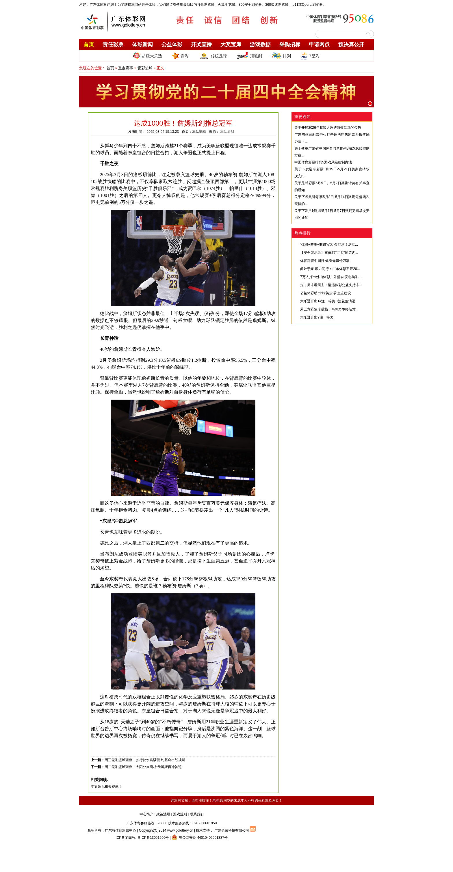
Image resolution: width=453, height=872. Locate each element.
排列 (281, 55)
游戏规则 (180, 814)
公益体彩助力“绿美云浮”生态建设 (325, 293)
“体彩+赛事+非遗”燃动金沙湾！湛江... (329, 245)
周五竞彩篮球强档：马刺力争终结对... (329, 309)
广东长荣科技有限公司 (231, 830)
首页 (88, 44)
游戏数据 (260, 44)
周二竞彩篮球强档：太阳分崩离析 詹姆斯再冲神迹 (143, 767)
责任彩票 (113, 44)
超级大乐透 (147, 55)
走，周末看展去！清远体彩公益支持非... (331, 285)
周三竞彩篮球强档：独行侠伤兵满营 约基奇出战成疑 (145, 760)
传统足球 (212, 55)
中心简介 (146, 814)
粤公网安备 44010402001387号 (200, 838)
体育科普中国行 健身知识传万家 (325, 261)
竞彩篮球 (145, 68)
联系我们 (197, 814)
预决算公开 (351, 44)
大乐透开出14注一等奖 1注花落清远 (327, 301)
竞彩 (180, 55)
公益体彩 (171, 44)
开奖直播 (201, 44)
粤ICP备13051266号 (153, 838)
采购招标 (289, 44)
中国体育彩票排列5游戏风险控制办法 (323, 162)
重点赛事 (125, 68)
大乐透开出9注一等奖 (316, 317)
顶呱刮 (249, 55)
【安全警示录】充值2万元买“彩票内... (329, 253)
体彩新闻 (142, 44)
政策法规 (163, 814)
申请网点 (319, 44)
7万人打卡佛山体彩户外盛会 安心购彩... (330, 277)
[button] (370, 103)
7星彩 (310, 55)
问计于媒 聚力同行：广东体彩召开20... (330, 269)
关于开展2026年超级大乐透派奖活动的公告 (327, 128)
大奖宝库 (230, 44)
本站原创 (227, 132)
